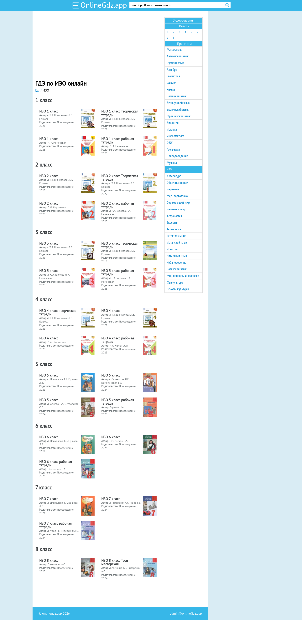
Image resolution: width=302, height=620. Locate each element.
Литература (174, 176)
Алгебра (172, 70)
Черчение (173, 189)
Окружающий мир (178, 202)
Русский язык (175, 63)
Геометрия (173, 76)
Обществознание (177, 183)
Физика (171, 83)
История (172, 129)
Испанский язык (177, 242)
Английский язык (177, 56)
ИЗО (169, 169)
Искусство (173, 249)
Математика (174, 50)
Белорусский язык (178, 103)
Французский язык (178, 116)
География (173, 149)
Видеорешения (183, 20)
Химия (171, 89)
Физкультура (175, 282)
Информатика (175, 136)
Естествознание (176, 236)
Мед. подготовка (177, 196)
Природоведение (177, 156)
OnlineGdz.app (104, 5)
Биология (173, 123)
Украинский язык (178, 109)
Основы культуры (178, 289)
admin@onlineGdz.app (186, 613)
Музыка (172, 163)
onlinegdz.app (52, 613)
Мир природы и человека (183, 276)
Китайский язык (177, 256)
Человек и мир (176, 209)
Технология (174, 229)
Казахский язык (176, 269)
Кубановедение (176, 262)
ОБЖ (169, 143)
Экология (172, 222)
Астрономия (174, 216)
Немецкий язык (176, 96)
